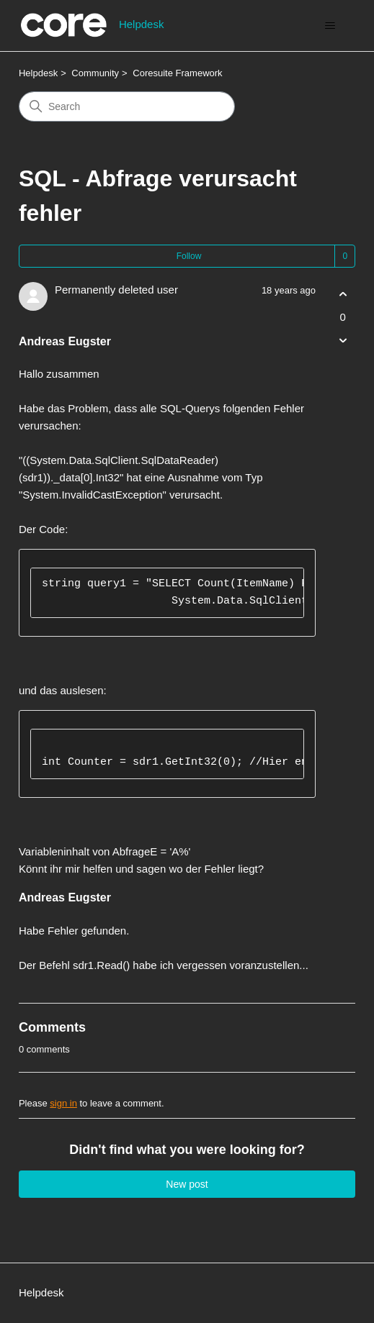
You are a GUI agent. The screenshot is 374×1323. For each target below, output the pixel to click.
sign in (63, 1103)
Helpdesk (38, 73)
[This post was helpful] (342, 294)
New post (187, 1184)
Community (95, 73)
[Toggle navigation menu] (329, 25)
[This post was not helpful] (342, 340)
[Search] (126, 106)
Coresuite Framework (177, 73)
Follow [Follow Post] (189, 256)
